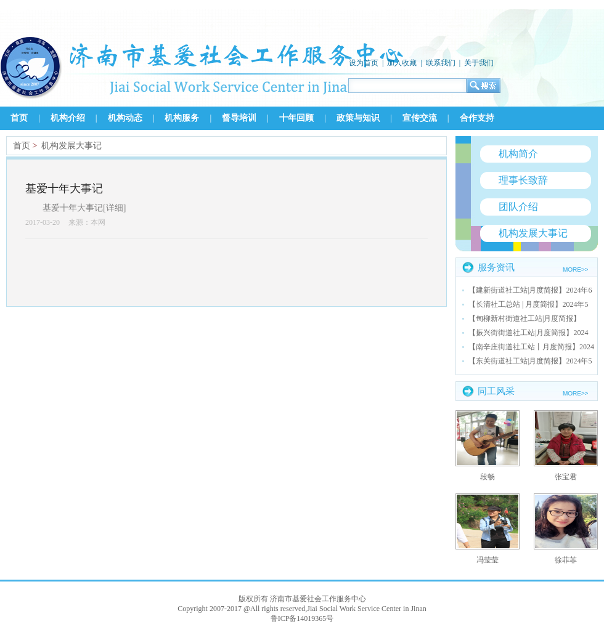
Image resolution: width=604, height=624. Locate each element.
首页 (19, 118)
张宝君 (566, 476)
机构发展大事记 (71, 145)
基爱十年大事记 (64, 188)
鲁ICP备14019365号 (302, 618)
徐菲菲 (566, 560)
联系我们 (440, 63)
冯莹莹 (487, 560)
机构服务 (182, 118)
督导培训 (239, 118)
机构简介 (518, 153)
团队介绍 (518, 206)
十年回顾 (296, 118)
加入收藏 (402, 63)
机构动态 (125, 118)
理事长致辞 (523, 180)
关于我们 (479, 63)
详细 (114, 208)
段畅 (487, 476)
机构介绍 (68, 118)
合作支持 (477, 118)
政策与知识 (358, 118)
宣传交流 (419, 118)
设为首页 (363, 63)
